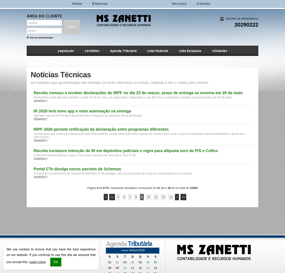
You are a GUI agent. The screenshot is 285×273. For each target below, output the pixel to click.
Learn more (37, 262)
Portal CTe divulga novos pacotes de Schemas (77, 169)
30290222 (242, 25)
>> (183, 197)
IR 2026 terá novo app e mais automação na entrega (82, 111)
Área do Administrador (41, 37)
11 (156, 197)
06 (147, 262)
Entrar (71, 26)
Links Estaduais (190, 51)
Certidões (92, 51)
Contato (220, 3)
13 (171, 197)
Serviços (195, 3)
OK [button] (55, 262)
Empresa (83, 3)
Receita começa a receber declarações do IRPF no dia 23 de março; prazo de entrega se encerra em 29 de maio (138, 93)
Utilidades (219, 51)
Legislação (66, 51)
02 (117, 262)
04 (132, 262)
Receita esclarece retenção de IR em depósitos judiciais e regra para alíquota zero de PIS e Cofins (126, 151)
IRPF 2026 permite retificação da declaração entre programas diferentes (101, 129)
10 (148, 197)
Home (61, 3)
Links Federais (157, 51)
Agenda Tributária (123, 51)
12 (163, 197)
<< (112, 197)
